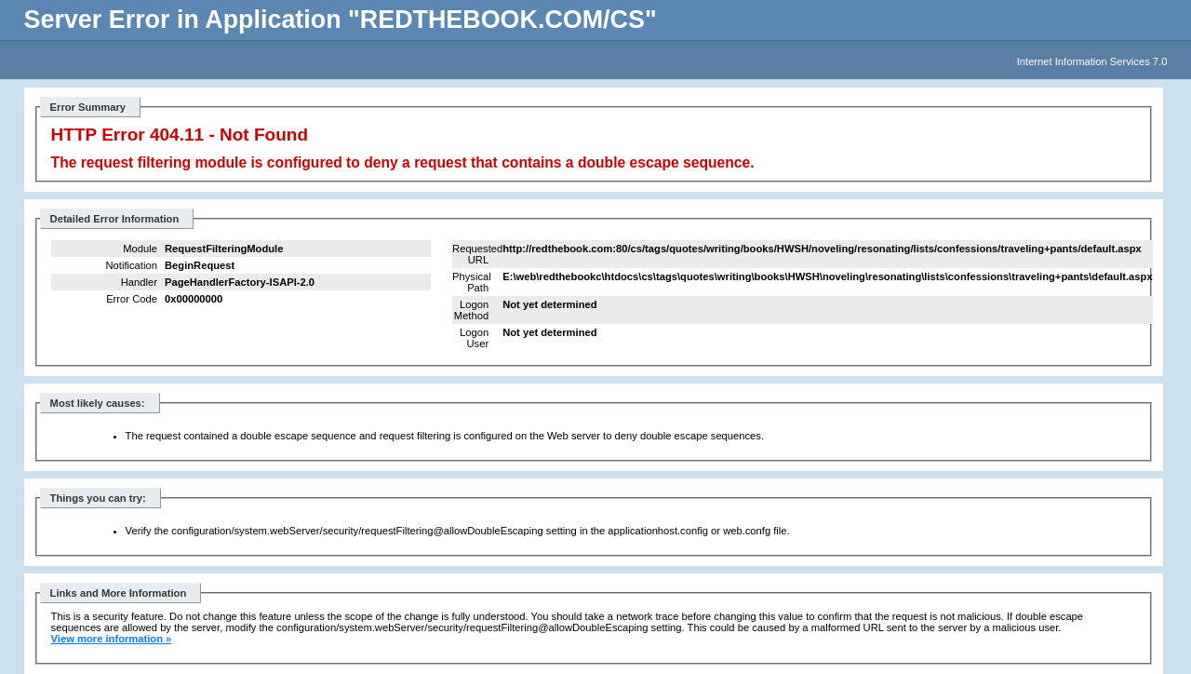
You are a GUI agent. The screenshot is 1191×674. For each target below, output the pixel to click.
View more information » (111, 638)
